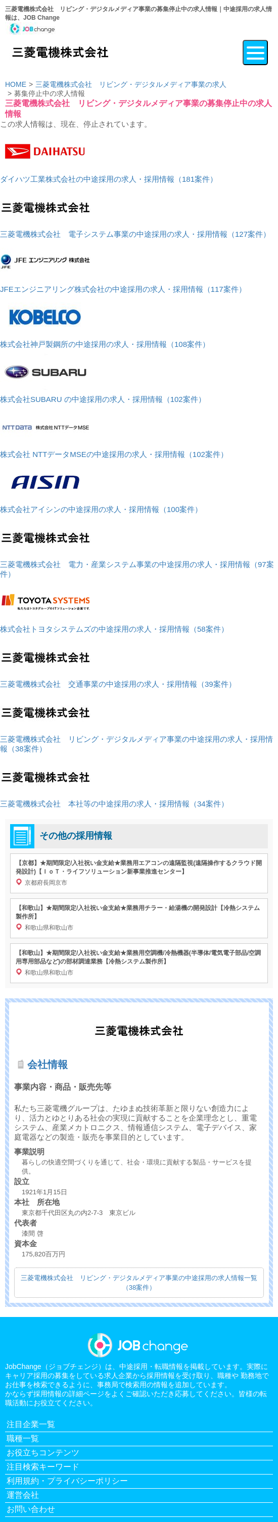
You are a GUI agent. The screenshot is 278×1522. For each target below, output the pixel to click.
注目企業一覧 (31, 1424)
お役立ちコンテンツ (43, 1452)
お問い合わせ (31, 1509)
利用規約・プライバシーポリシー (67, 1481)
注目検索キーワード (43, 1466)
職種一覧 (23, 1438)
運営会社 (23, 1495)
